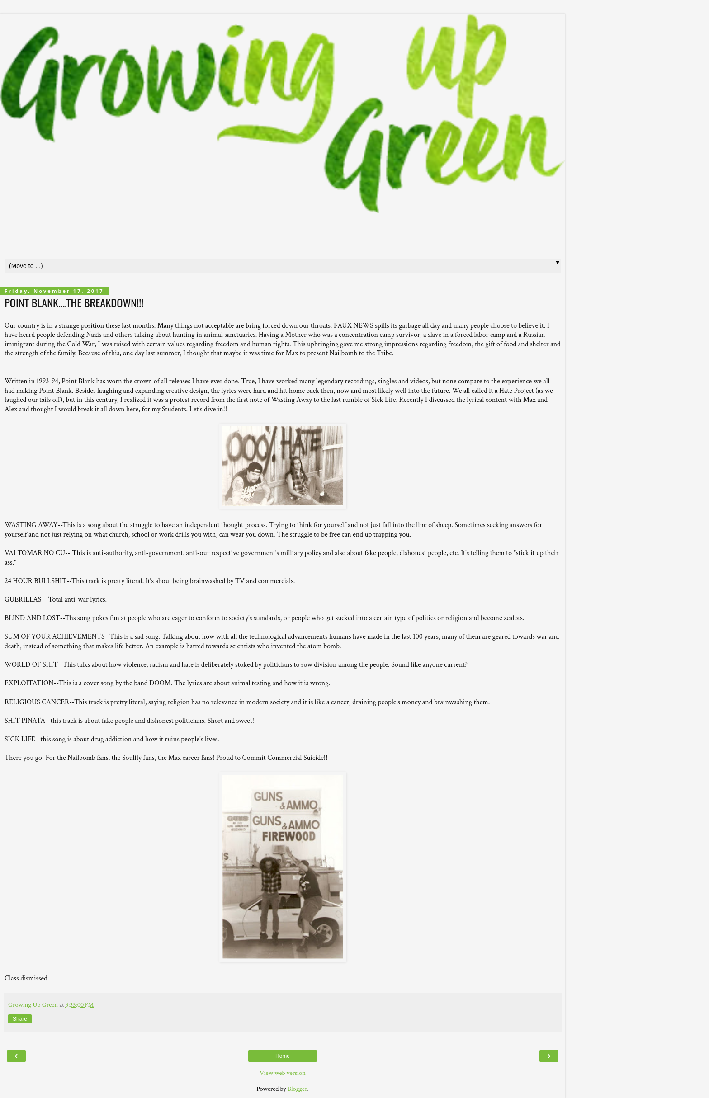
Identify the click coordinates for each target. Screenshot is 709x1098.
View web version (283, 1073)
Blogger (297, 1088)
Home (282, 1056)
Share (20, 1019)
